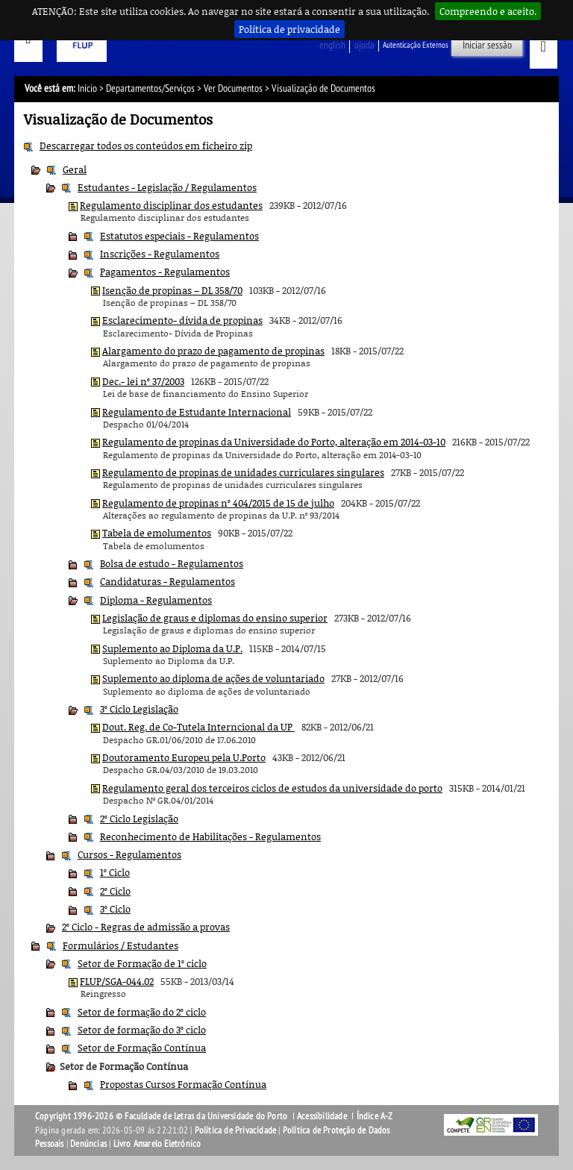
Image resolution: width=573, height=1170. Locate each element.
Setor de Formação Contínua (142, 1047)
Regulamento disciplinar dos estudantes (171, 205)
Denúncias (88, 1144)
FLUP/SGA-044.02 (117, 981)
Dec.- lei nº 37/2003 (143, 381)
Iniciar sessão (487, 45)
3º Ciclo (115, 909)
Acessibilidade (322, 1116)
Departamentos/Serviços (150, 88)
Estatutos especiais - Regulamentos (179, 236)
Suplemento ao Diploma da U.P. (172, 648)
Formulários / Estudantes (120, 945)
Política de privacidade (289, 29)
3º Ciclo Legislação (139, 709)
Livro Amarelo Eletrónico (157, 1144)
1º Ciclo (115, 872)
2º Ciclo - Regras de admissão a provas (146, 926)
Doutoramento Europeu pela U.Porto (184, 757)
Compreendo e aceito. (487, 11)
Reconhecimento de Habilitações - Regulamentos (210, 836)
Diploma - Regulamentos (156, 600)
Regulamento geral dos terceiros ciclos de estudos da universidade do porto (272, 788)
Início (87, 88)
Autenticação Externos (415, 45)
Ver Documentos (233, 88)
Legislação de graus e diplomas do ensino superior (215, 618)
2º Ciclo (115, 891)
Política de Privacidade (236, 1130)
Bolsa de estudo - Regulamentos (171, 563)
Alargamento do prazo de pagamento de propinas (213, 350)
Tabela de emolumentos (156, 532)
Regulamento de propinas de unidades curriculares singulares (243, 472)
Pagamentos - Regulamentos (165, 271)
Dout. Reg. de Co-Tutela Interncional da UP (198, 726)
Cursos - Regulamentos (129, 854)
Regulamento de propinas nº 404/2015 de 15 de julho (218, 503)
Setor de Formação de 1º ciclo (142, 963)
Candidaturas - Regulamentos (167, 581)
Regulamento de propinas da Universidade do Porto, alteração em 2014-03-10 (273, 441)
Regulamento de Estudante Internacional (196, 412)
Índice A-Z (375, 1116)
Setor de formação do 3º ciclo (142, 1029)
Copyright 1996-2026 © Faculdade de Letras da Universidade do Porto (162, 1116)
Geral (75, 169)
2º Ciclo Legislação (139, 818)
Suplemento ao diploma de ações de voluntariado (213, 678)
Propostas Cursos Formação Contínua (183, 1084)
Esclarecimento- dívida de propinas (182, 320)
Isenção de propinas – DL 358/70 (172, 290)
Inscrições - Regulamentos (159, 253)
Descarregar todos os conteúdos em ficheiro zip (146, 145)
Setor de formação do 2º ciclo (142, 1012)
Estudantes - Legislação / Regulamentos (167, 187)
